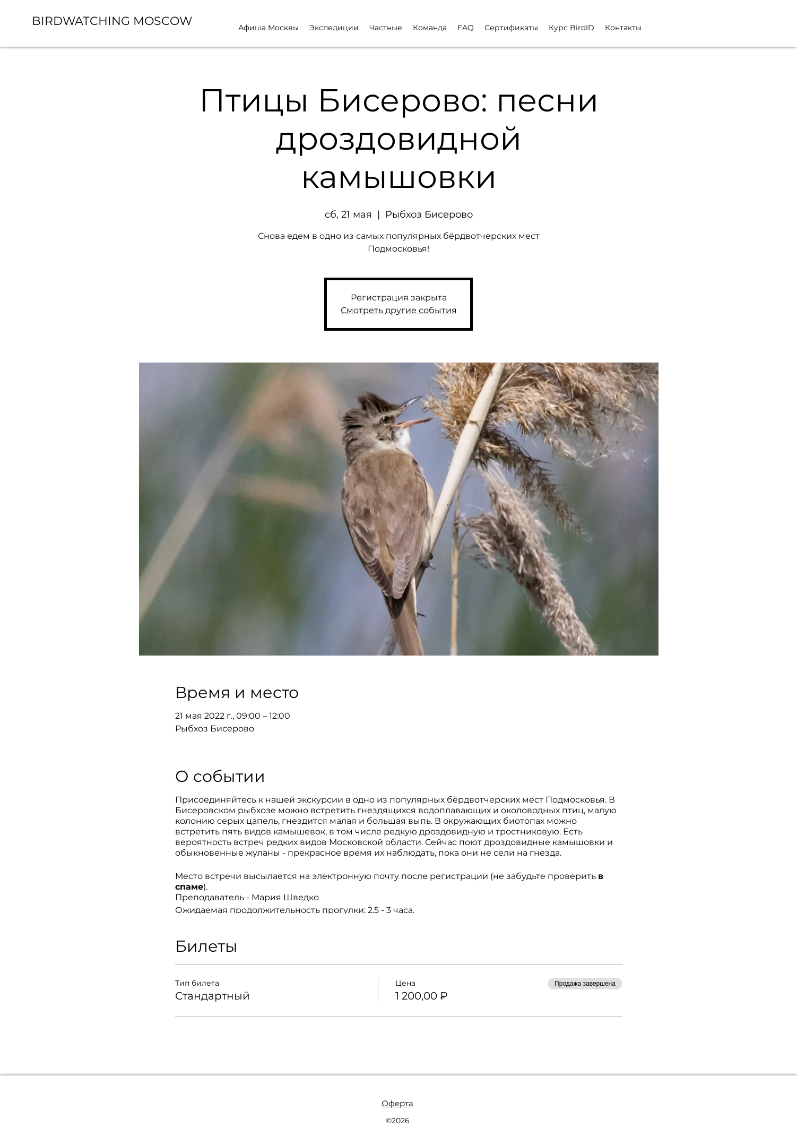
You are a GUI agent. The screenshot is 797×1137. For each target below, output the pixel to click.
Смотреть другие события (399, 310)
